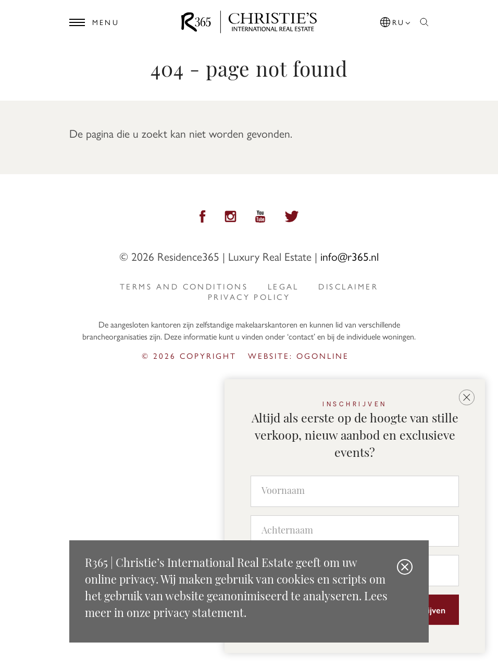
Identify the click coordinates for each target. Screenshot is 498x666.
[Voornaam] (355, 491)
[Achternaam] (355, 531)
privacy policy (249, 297)
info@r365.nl (349, 256)
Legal (283, 286)
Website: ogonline (298, 355)
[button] (396, 20)
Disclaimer (348, 286)
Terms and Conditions (184, 286)
